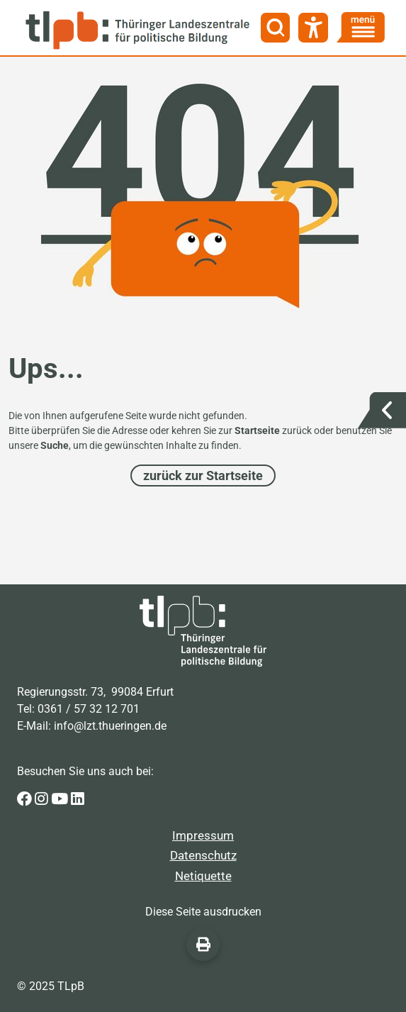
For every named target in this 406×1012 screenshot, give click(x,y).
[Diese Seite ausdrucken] (203, 944)
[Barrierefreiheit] (313, 27)
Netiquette (203, 876)
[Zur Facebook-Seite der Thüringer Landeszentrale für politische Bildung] (26, 799)
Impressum (203, 835)
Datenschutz (203, 855)
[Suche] (275, 27)
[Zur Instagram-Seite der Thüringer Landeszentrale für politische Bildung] (43, 799)
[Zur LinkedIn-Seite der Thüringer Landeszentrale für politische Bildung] (77, 799)
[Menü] (360, 27)
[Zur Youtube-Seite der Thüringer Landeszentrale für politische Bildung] (61, 799)
